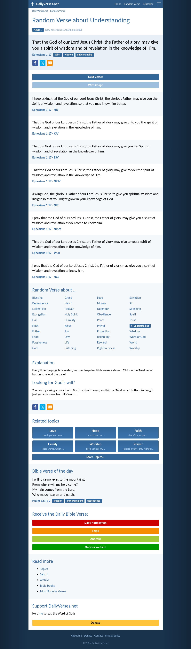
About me (76, 635)
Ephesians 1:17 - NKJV (46, 181)
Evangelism (39, 314)
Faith (35, 326)
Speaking (135, 309)
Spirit (57, 54)
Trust (133, 320)
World (133, 342)
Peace (101, 320)
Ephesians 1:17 (42, 54)
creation (58, 500)
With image (95, 85)
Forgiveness (39, 342)
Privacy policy (112, 635)
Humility (70, 320)
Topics (118, 4)
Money (101, 303)
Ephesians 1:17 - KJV (45, 133)
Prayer (101, 326)
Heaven (69, 309)
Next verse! (95, 77)
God (35, 348)
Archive (45, 580)
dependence (93, 500)
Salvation (135, 297)
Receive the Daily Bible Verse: (60, 514)
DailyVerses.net (40, 10)
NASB (38, 29)
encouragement (75, 500)
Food (35, 337)
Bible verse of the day (52, 471)
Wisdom (135, 331)
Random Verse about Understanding (81, 20)
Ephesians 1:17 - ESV (45, 157)
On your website (95, 547)
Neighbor (103, 309)
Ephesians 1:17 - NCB (46, 277)
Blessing (37, 297)
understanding (84, 54)
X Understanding (140, 325)
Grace (68, 297)
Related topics (45, 421)
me (41, 613)
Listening (70, 348)
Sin (131, 303)
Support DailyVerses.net (55, 606)
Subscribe (148, 4)
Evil (34, 320)
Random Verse (132, 4)
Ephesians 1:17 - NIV (45, 110)
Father (36, 331)
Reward (102, 342)
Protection (103, 331)
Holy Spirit (71, 314)
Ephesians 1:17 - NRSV (46, 229)
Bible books (47, 585)
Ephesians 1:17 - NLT (45, 205)
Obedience (104, 314)
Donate (95, 622)
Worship (135, 348)
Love (100, 297)
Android (95, 539)
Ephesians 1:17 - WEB (46, 253)
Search (44, 574)
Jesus (68, 326)
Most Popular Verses (53, 591)
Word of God (138, 337)
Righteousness (106, 348)
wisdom (69, 54)
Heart (68, 303)
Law (67, 337)
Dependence (40, 303)
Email (95, 531)
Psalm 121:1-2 (41, 501)
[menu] (159, 5)
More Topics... (95, 457)
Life (67, 342)
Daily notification (95, 523)
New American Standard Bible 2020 (63, 29)
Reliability (103, 337)
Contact (98, 635)
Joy (67, 331)
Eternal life (39, 309)
